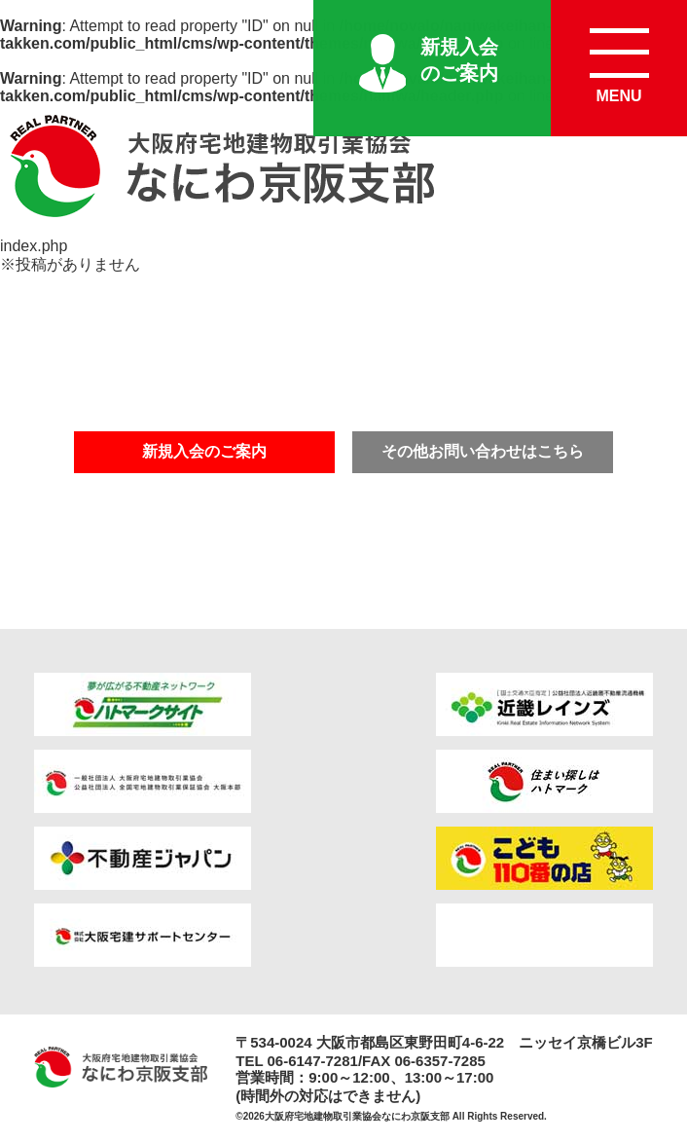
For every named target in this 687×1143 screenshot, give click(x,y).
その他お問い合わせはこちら (482, 451)
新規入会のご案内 (459, 60)
